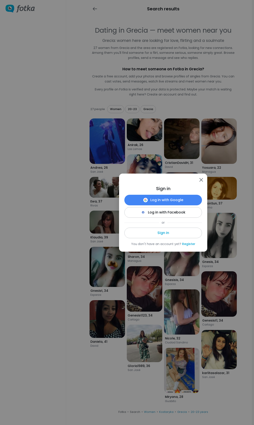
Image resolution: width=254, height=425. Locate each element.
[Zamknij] (201, 179)
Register (188, 244)
